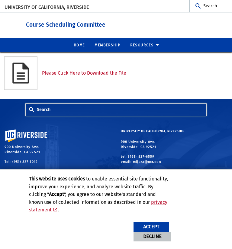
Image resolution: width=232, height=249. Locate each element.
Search (210, 5)
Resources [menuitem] (141, 45)
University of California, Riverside (47, 7)
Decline (152, 236)
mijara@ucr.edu (147, 161)
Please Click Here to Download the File (84, 73)
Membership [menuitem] (108, 45)
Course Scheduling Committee (88, 24)
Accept (151, 227)
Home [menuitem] (79, 45)
